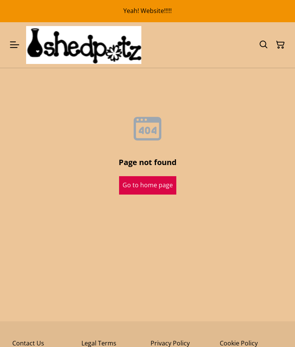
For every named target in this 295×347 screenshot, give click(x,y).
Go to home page (148, 185)
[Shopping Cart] (280, 44)
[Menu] (14, 45)
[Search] (263, 44)
